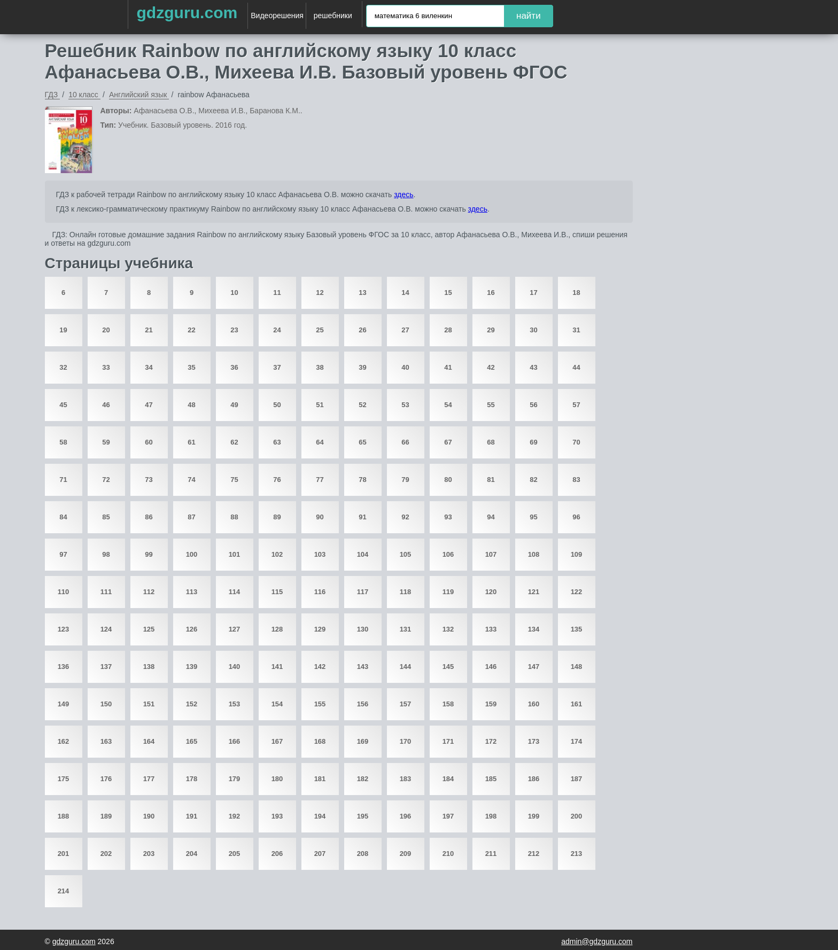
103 (320, 554)
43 (533, 367)
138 (149, 667)
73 (148, 480)
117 (363, 592)
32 (63, 367)
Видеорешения (277, 15)
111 (106, 592)
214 (63, 891)
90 (319, 517)
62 (234, 442)
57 (576, 405)
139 (192, 667)
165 (192, 741)
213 (577, 854)
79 (405, 480)
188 (63, 816)
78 (362, 480)
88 (234, 517)
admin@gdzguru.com (596, 941)
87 (191, 517)
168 (320, 741)
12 (319, 293)
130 (363, 629)
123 (63, 629)
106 (448, 554)
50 (277, 405)
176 (106, 779)
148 (577, 667)
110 (63, 592)
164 (149, 741)
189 (106, 816)
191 (192, 816)
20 (106, 330)
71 (63, 480)
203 (149, 854)
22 (191, 330)
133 (491, 629)
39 (362, 367)
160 (534, 704)
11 (277, 293)
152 (192, 704)
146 (491, 667)
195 (363, 816)
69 (533, 442)
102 (277, 554)
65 (362, 442)
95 (533, 517)
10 (234, 293)
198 (491, 816)
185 (491, 779)
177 (149, 779)
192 (234, 816)
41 (448, 367)
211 (491, 854)
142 (320, 667)
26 (362, 330)
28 (448, 330)
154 (277, 704)
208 (363, 854)
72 (106, 480)
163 (106, 741)
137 (106, 667)
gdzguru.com (186, 12)
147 (534, 667)
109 (577, 554)
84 (63, 517)
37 (277, 367)
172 (491, 741)
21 (148, 330)
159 (491, 704)
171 (448, 741)
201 (63, 854)
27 (405, 330)
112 (149, 592)
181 (320, 779)
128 (277, 629)
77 (319, 480)
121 (534, 592)
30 (533, 330)
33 (106, 367)
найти (528, 16)
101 (234, 554)
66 (405, 442)
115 (277, 592)
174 (577, 741)
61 (191, 442)
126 (192, 629)
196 (406, 816)
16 (490, 293)
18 (576, 293)
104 (363, 554)
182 (363, 779)
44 (576, 367)
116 (320, 592)
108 (534, 554)
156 (363, 704)
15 (448, 293)
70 (576, 442)
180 (277, 779)
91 (362, 517)
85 (106, 517)
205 (234, 854)
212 (534, 854)
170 (406, 741)
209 (406, 854)
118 (406, 592)
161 (577, 704)
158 (448, 704)
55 (490, 405)
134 (534, 629)
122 (577, 592)
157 (406, 704)
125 (149, 629)
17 (533, 293)
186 (534, 779)
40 (405, 367)
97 (63, 554)
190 (149, 816)
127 (234, 629)
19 (63, 330)
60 (148, 442)
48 (191, 405)
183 (406, 779)
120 (491, 592)
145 (448, 667)
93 (448, 517)
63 (277, 442)
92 (405, 517)
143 (363, 667)
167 (277, 741)
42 (490, 367)
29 (490, 330)
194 (320, 816)
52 (362, 405)
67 (448, 442)
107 (491, 554)
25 (319, 330)
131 (406, 629)
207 (320, 854)
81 (490, 480)
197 (448, 816)
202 (106, 854)
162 (63, 741)
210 (448, 854)
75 (234, 480)
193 (277, 816)
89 (277, 517)
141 (277, 667)
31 (576, 330)
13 (362, 293)
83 (576, 480)
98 (106, 554)
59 (106, 442)
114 (234, 592)
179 (234, 779)
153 (234, 704)
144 (406, 667)
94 (490, 517)
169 (363, 741)
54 (448, 405)
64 (319, 442)
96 (576, 517)
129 (320, 629)
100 (192, 554)
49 (234, 405)
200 (577, 816)
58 (63, 442)
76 (277, 480)
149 (63, 704)
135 (577, 629)
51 (319, 405)
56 (533, 405)
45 (63, 405)
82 (533, 480)
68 (490, 442)
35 (191, 367)
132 (448, 629)
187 (577, 779)
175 (63, 779)
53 (405, 405)
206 (277, 854)
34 (148, 367)
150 (106, 704)
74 (191, 480)
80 (448, 480)
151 (149, 704)
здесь (403, 194)
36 (234, 367)
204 (192, 854)
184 (448, 779)
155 (320, 704)
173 (534, 741)
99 (148, 554)
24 (277, 330)
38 (319, 367)
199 (534, 816)
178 (192, 779)
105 (406, 554)
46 (106, 405)
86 (148, 517)
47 (148, 405)
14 (405, 293)
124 (106, 629)
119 (448, 592)
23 (234, 330)
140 (234, 667)
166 (234, 741)
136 (63, 667)
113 (192, 592)
